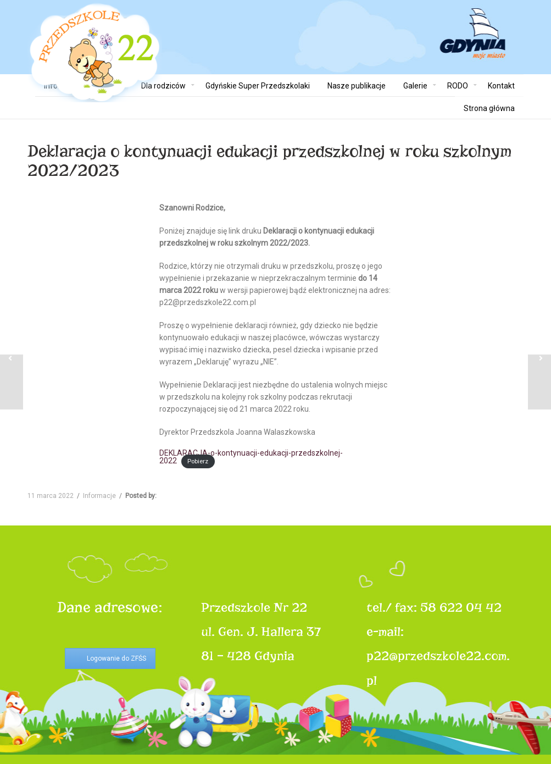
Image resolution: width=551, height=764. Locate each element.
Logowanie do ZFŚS (116, 658)
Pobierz (197, 461)
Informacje (99, 496)
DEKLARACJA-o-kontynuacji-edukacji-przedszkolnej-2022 (251, 457)
